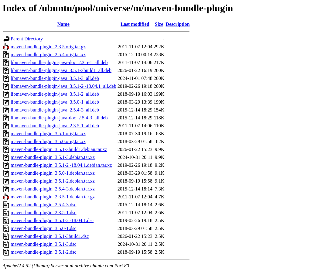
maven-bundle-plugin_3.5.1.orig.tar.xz (48, 133)
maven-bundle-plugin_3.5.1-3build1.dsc (50, 236)
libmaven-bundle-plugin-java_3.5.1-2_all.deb (55, 94)
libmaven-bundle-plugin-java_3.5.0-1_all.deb (55, 102)
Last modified (135, 24)
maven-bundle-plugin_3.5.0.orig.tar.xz (48, 141)
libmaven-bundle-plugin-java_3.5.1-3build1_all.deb (61, 70)
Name (63, 24)
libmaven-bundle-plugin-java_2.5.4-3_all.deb (55, 109)
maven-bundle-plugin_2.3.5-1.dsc (43, 212)
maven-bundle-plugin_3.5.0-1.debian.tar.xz (53, 173)
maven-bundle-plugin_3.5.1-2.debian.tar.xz (53, 181)
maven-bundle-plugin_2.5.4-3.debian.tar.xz (53, 188)
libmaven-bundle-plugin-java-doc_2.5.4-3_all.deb (59, 117)
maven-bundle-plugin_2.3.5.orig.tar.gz (48, 46)
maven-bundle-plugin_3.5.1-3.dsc (43, 244)
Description (178, 24)
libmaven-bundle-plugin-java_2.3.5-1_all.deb (55, 125)
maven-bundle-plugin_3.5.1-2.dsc (43, 252)
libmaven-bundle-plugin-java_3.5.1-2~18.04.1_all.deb (63, 86)
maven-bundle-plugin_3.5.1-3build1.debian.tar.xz (59, 149)
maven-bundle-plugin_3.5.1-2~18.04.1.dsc (52, 220)
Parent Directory (27, 38)
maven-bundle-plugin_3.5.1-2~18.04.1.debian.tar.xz (61, 165)
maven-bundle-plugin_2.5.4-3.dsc (43, 204)
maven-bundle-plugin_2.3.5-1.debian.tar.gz (53, 196)
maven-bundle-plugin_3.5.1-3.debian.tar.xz (53, 157)
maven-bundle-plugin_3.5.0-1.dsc (43, 228)
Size (159, 24)
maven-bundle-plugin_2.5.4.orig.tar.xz (48, 54)
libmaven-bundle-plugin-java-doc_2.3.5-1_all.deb (59, 62)
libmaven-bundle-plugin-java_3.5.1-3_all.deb (55, 78)
